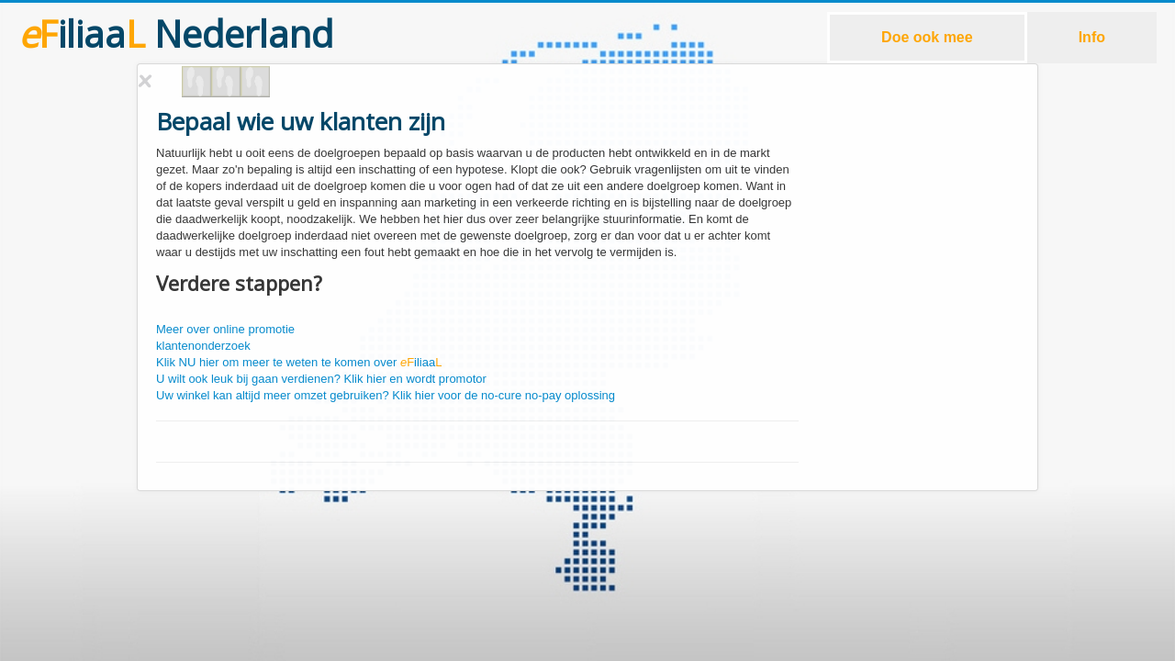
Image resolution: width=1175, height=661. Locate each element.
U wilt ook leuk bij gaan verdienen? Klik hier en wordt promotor (321, 379)
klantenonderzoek (203, 346)
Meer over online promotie (225, 329)
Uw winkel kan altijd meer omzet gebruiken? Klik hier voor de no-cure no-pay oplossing (385, 395)
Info (1092, 37)
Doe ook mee (927, 37)
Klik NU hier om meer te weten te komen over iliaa (299, 362)
